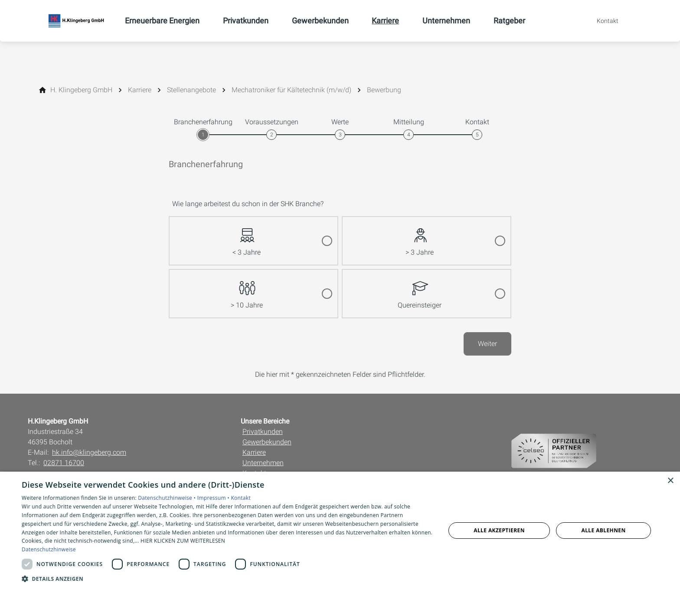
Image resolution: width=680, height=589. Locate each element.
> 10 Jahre (247, 289)
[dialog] (340, 530)
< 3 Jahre (246, 236)
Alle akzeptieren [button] (499, 530)
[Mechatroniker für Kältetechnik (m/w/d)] (291, 90)
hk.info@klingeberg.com (89, 452)
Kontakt (241, 498)
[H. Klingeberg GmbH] (81, 90)
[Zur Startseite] (76, 20)
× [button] (670, 481)
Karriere (254, 452)
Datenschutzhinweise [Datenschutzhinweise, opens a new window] (49, 549)
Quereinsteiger (419, 289)
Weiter (487, 344)
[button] (227, 578)
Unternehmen (263, 463)
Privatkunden (262, 431)
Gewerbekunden (266, 442)
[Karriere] (139, 90)
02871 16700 (63, 463)
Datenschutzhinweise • (167, 498)
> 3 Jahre (419, 236)
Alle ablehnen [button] (604, 530)
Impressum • (214, 498)
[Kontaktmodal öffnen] (601, 21)
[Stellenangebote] (191, 90)
